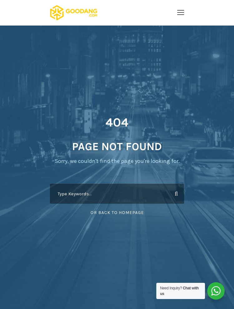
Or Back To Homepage (117, 212)
